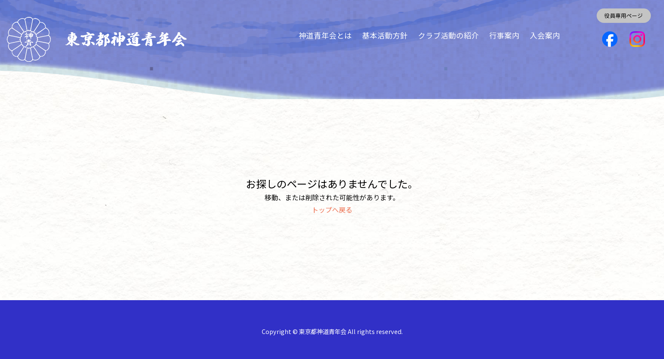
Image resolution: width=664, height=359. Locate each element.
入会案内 (545, 35)
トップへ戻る (332, 209)
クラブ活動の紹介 (448, 35)
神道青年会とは (325, 35)
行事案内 (504, 35)
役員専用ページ (623, 15)
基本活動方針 (385, 35)
